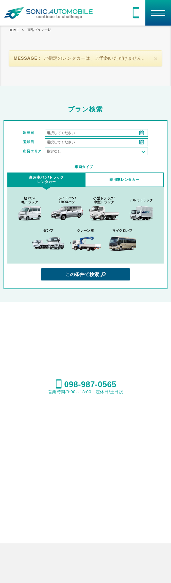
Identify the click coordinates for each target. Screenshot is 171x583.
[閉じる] (156, 59)
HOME (14, 30)
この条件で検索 (82, 274)
